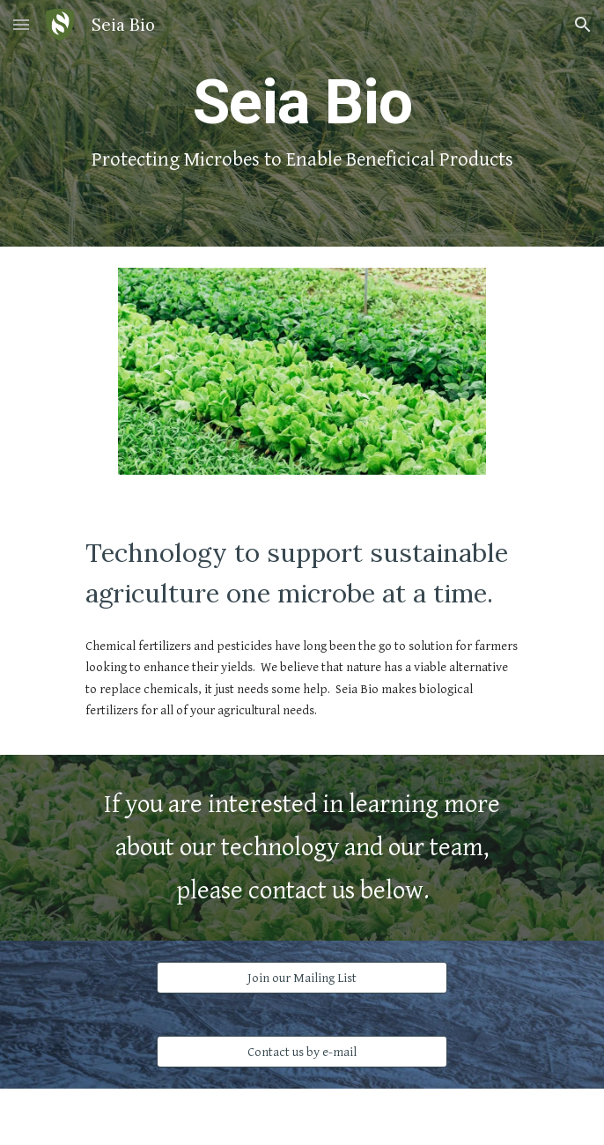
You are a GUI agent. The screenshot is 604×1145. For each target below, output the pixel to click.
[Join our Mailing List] (302, 977)
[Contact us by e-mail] (302, 1051)
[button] (21, 24)
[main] (301, 123)
